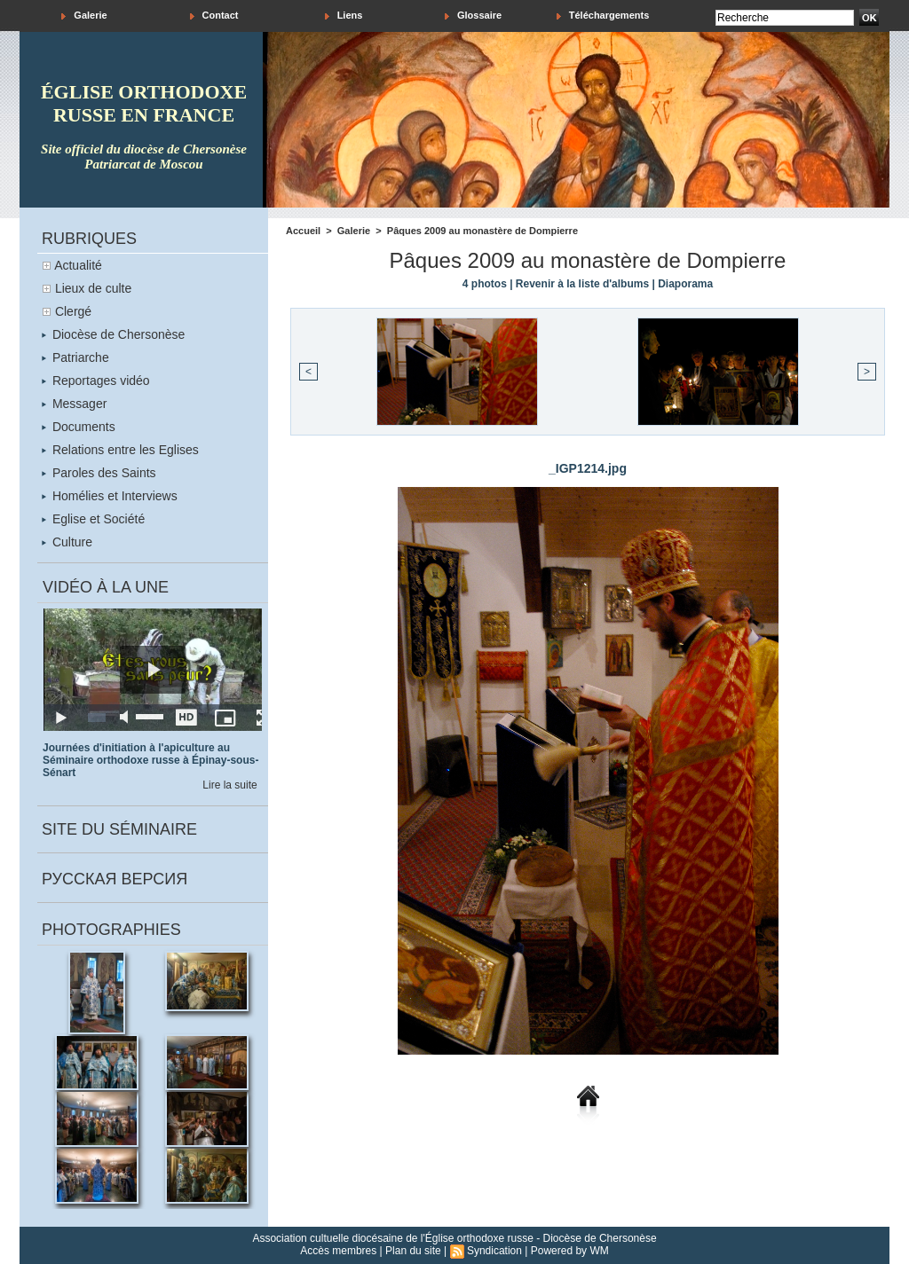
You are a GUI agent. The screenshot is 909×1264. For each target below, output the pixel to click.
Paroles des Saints (99, 473)
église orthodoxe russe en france (144, 103)
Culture (67, 542)
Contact (214, 15)
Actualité (78, 265)
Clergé (73, 311)
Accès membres (338, 1250)
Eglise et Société (93, 519)
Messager (74, 403)
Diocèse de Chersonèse (113, 334)
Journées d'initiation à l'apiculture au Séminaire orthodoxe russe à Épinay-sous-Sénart (150, 760)
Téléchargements (603, 15)
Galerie (84, 15)
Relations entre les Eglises (120, 450)
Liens (344, 15)
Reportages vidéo (96, 380)
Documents (78, 427)
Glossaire (473, 15)
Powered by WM (570, 1250)
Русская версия (114, 879)
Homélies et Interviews (110, 496)
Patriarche (75, 357)
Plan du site (413, 1250)
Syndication (494, 1250)
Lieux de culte (93, 288)
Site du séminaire (119, 829)
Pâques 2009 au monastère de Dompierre (482, 230)
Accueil (303, 230)
